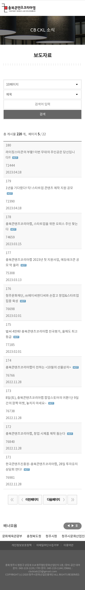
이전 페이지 (29, 499)
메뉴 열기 (79, 7)
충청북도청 (34, 536)
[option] (33, 536)
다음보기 (72, 525)
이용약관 (68, 545)
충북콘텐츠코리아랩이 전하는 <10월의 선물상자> (39, 367)
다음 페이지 (56, 499)
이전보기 (68, 525)
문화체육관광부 (12, 536)
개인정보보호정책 (22, 545)
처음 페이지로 (12, 499)
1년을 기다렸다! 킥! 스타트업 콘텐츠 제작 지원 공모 (39, 188)
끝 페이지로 (72, 499)
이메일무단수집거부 (47, 545)
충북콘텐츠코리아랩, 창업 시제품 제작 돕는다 (36, 434)
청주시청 (51, 536)
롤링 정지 (76, 525)
